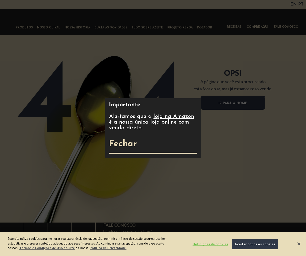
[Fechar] (298, 244)
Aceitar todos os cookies (255, 244)
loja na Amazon (173, 116)
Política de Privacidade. (108, 248)
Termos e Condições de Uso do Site (47, 248)
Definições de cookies (210, 244)
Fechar (123, 144)
